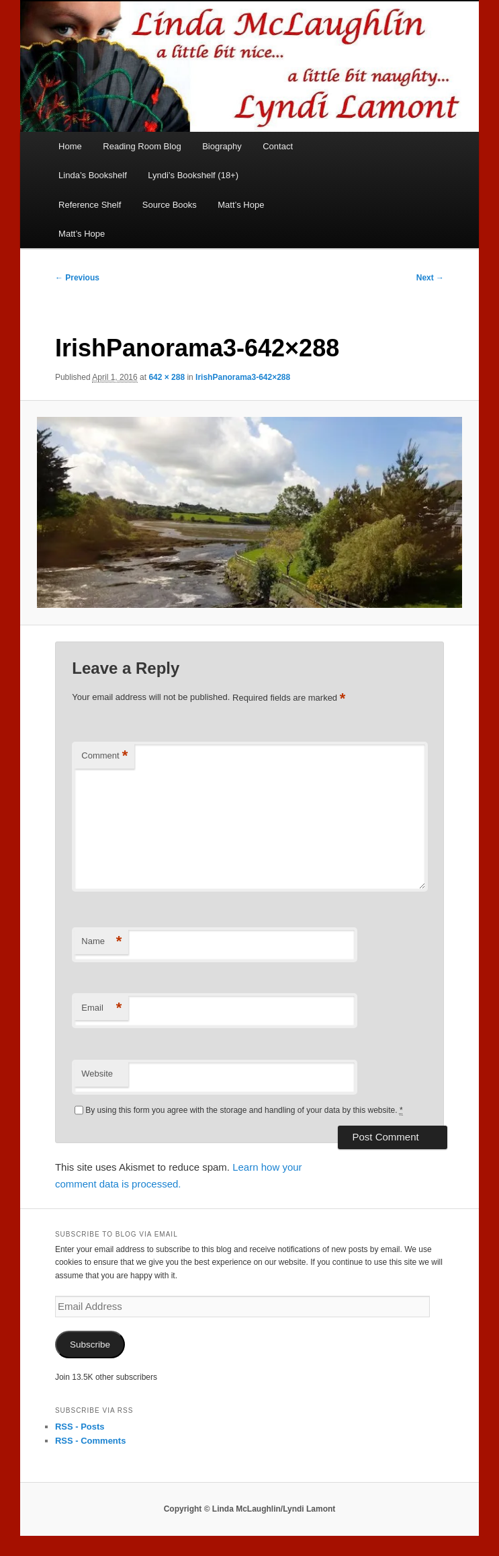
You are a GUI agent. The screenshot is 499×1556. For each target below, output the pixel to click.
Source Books (169, 205)
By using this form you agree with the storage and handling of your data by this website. (243, 1110)
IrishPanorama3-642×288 (242, 377)
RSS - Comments (90, 1441)
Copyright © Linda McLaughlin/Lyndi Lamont (250, 1509)
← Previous (77, 277)
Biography (222, 146)
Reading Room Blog (142, 146)
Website (97, 1073)
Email (101, 1008)
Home (70, 146)
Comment (104, 756)
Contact (278, 146)
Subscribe (90, 1344)
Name (101, 941)
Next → (430, 277)
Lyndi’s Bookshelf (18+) (193, 175)
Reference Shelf (89, 205)
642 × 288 (166, 377)
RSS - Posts (80, 1427)
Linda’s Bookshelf (92, 175)
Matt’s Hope (241, 205)
